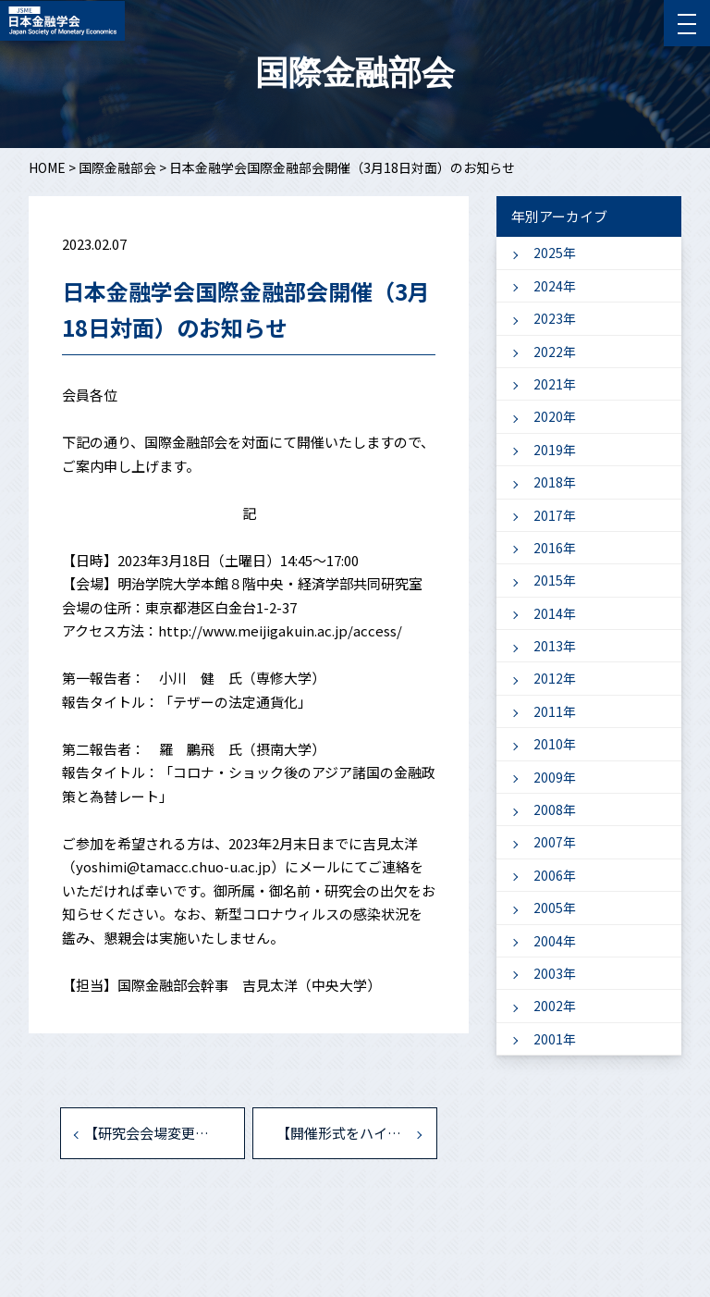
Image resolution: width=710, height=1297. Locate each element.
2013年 (554, 645)
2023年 (554, 318)
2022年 (554, 351)
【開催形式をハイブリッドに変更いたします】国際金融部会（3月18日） (356, 1133)
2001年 (554, 1039)
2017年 (554, 515)
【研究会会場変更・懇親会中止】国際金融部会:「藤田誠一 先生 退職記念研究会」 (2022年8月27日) (164, 1133)
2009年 (554, 777)
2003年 (554, 973)
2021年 (554, 384)
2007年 (554, 842)
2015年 (554, 580)
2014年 (554, 613)
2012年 (554, 678)
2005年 (554, 907)
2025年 (554, 252)
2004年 (554, 941)
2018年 (554, 482)
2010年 (554, 744)
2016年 (554, 547)
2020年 (554, 416)
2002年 (554, 1005)
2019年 (554, 449)
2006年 (554, 875)
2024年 (554, 286)
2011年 (554, 711)
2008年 (554, 809)
